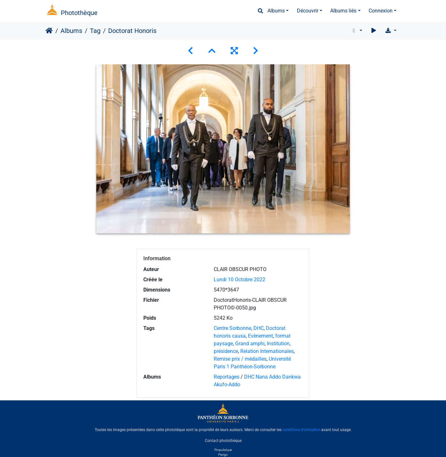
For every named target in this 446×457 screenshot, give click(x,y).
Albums (276, 11)
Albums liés (343, 11)
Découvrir (307, 11)
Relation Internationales (267, 351)
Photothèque (79, 13)
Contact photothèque (223, 440)
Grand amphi (250, 344)
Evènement (260, 336)
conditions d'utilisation (301, 430)
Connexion (381, 11)
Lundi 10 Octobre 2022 (239, 280)
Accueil (49, 31)
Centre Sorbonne (232, 328)
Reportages (226, 377)
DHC (258, 328)
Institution (278, 344)
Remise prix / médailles (240, 359)
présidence (226, 351)
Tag (95, 31)
